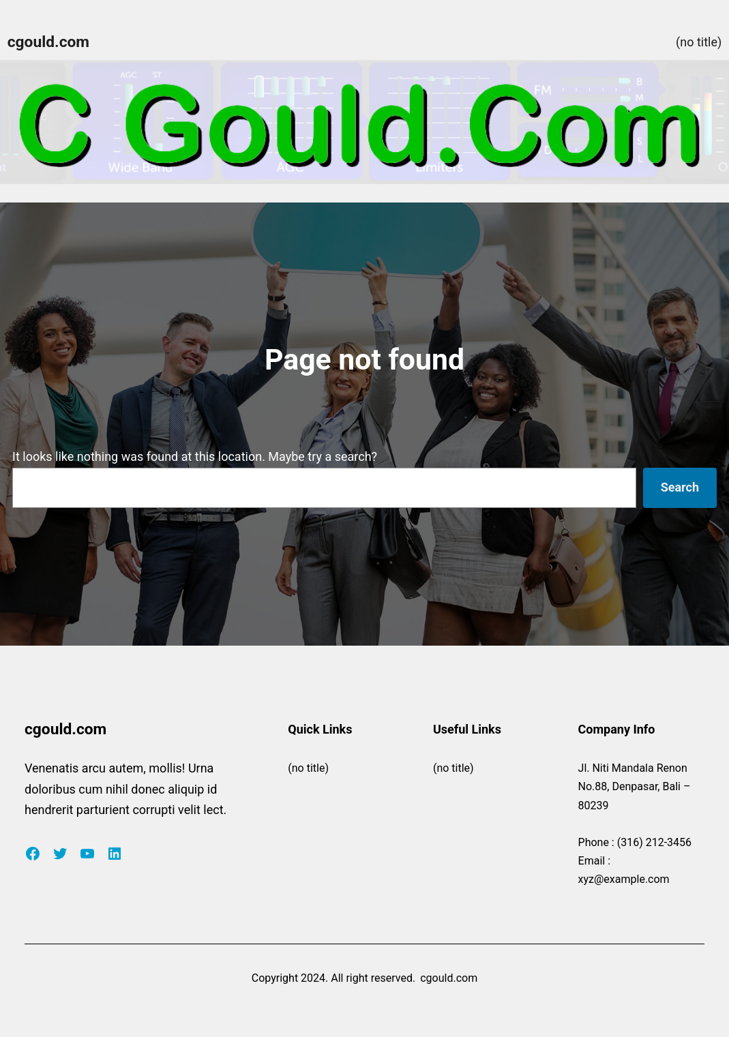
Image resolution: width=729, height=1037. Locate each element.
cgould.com (48, 42)
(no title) (698, 42)
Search (680, 487)
